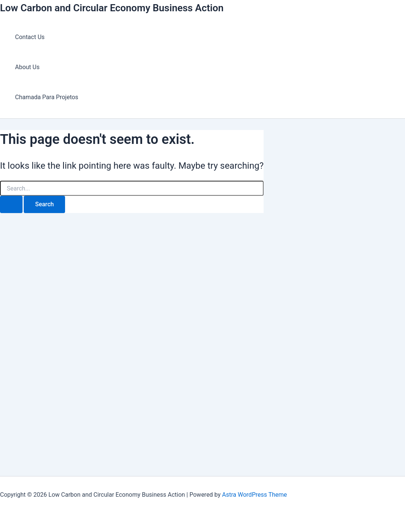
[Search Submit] (11, 204)
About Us (27, 67)
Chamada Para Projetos (46, 97)
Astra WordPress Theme (254, 494)
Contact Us (30, 37)
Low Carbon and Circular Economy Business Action (112, 8)
